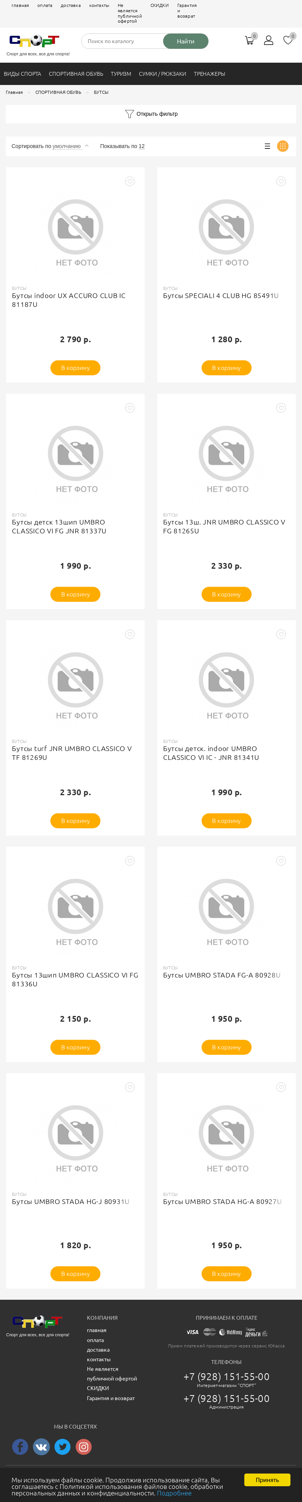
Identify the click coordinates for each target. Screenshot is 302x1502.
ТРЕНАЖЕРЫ (210, 74)
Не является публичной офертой (130, 13)
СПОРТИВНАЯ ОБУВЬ (76, 74)
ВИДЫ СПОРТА (22, 74)
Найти (186, 41)
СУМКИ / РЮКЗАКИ (162, 74)
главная (20, 5)
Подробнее (174, 1493)
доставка (70, 5)
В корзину (75, 367)
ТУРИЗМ (121, 74)
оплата (44, 5)
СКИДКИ (159, 5)
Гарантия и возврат (187, 10)
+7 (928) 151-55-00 (227, 1376)
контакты (99, 5)
